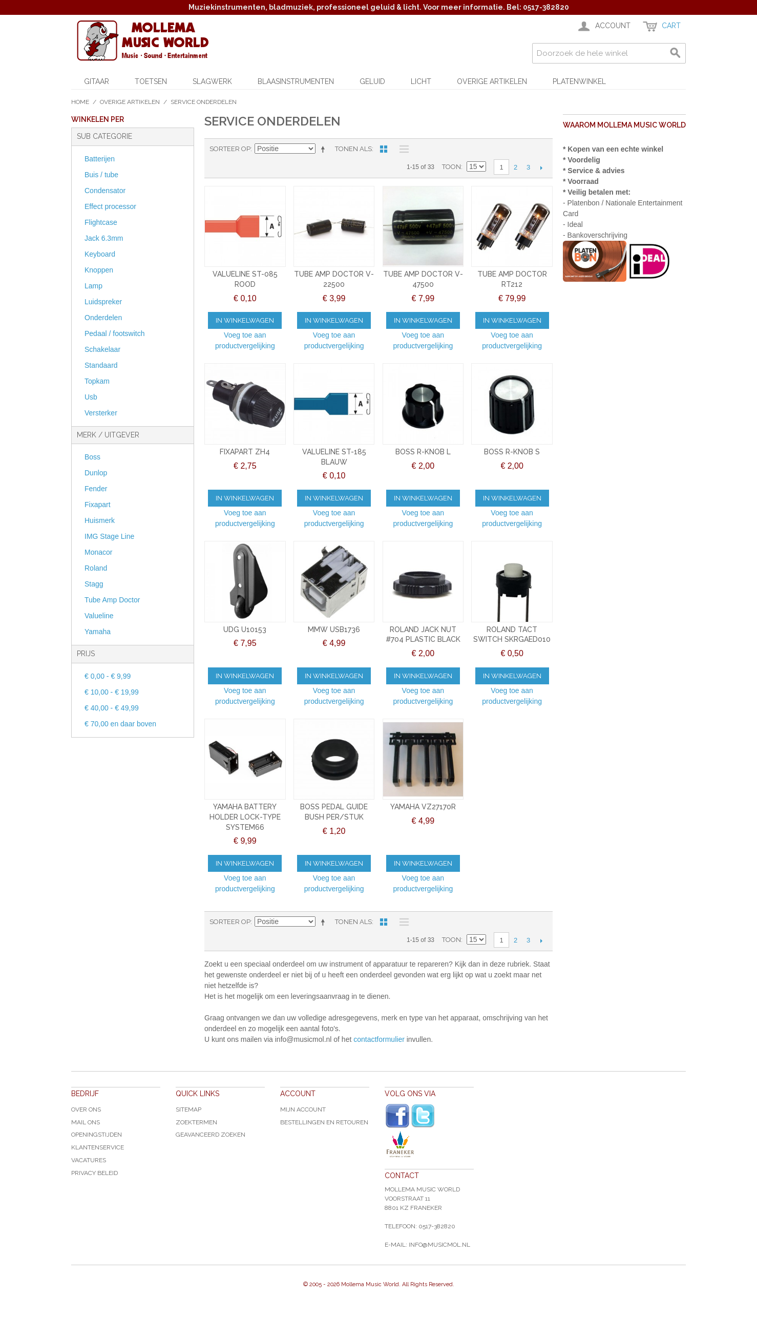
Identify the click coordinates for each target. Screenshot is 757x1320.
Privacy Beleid (94, 1173)
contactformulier (379, 1039)
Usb (91, 397)
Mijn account (303, 1109)
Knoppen (99, 270)
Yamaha (98, 631)
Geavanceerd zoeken (210, 1134)
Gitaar (96, 81)
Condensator (105, 190)
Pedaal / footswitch (115, 333)
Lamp (93, 286)
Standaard (101, 365)
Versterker (101, 413)
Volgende (541, 167)
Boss (92, 457)
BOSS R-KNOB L (423, 452)
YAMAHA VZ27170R (423, 807)
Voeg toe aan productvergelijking (245, 340)
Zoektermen (196, 1122)
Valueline (99, 616)
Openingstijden (96, 1134)
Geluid (372, 81)
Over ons (86, 1109)
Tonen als (353, 149)
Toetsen (151, 81)
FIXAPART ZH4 (245, 452)
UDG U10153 (244, 629)
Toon (451, 167)
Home (80, 102)
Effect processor (110, 206)
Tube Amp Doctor (112, 600)
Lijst (401, 149)
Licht (421, 81)
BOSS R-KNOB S (512, 452)
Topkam (97, 381)
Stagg (94, 584)
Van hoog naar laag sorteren (324, 149)
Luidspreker (103, 302)
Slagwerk (212, 81)
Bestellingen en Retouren (324, 1122)
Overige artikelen (492, 81)
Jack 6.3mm (104, 238)
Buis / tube (101, 175)
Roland (96, 568)
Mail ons (85, 1122)
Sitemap (188, 1109)
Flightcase (101, 222)
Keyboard (100, 254)
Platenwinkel (579, 81)
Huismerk (100, 520)
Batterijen (100, 159)
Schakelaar (102, 349)
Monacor (98, 552)
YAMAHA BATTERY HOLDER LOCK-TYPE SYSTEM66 (245, 817)
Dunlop (96, 473)
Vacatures (88, 1160)
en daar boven (120, 724)
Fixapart (98, 504)
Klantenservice (97, 1147)
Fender (96, 489)
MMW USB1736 (334, 629)
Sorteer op (229, 149)
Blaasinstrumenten (296, 81)
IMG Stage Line (109, 536)
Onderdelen (103, 317)
